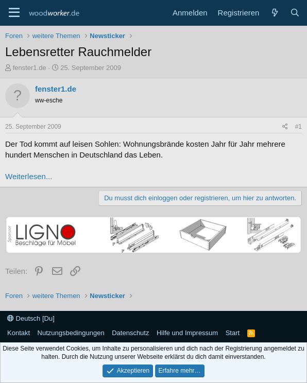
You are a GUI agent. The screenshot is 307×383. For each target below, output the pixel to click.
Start (233, 333)
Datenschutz (130, 333)
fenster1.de (29, 68)
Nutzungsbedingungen (71, 333)
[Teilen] (285, 127)
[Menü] (14, 13)
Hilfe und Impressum (187, 333)
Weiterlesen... (28, 176)
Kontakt (18, 333)
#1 (298, 126)
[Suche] (295, 12)
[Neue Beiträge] (274, 12)
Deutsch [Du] (31, 318)
